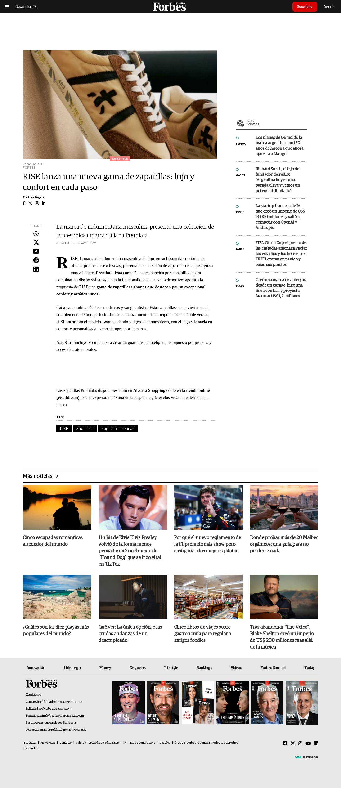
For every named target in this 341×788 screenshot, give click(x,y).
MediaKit (30, 742)
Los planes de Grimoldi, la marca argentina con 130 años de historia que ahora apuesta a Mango (279, 146)
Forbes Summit (273, 668)
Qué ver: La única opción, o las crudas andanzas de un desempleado (130, 634)
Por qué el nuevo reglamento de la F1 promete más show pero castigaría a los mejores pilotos (207, 544)
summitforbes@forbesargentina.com (60, 715)
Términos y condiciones (139, 742)
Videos (236, 668)
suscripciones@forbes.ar (60, 722)
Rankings (204, 668)
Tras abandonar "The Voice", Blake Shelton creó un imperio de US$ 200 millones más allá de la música (282, 637)
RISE (64, 428)
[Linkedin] (316, 743)
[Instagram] (300, 743)
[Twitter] (292, 743)
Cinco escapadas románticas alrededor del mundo (53, 541)
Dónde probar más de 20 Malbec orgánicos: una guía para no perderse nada (284, 544)
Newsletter (47, 742)
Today (309, 668)
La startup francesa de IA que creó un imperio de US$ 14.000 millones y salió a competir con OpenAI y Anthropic (280, 217)
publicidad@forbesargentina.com (60, 701)
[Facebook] (285, 743)
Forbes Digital (34, 197)
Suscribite (304, 7)
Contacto (65, 742)
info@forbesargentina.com (54, 708)
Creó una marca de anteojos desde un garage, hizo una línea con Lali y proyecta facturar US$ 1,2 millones (281, 288)
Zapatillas (84, 428)
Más (277, 123)
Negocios (138, 668)
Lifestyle (171, 668)
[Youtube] (308, 743)
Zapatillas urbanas (117, 428)
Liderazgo (72, 668)
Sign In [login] (329, 6)
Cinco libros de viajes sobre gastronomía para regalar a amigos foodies (202, 634)
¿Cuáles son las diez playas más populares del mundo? (56, 630)
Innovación (36, 668)
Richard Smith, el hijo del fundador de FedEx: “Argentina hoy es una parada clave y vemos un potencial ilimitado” (278, 180)
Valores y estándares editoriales (97, 742)
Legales (164, 742)
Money (105, 668)
